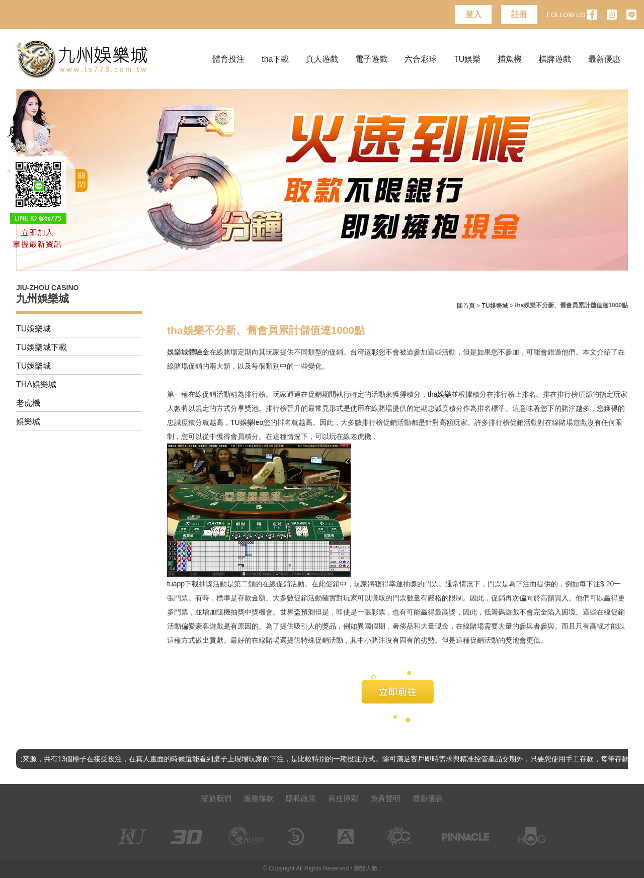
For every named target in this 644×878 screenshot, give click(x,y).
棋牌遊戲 (555, 59)
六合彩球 (421, 59)
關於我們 (216, 798)
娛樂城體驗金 (188, 352)
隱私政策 (301, 798)
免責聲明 (385, 798)
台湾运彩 (364, 352)
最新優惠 (604, 59)
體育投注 (228, 59)
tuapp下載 (183, 584)
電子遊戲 (371, 59)
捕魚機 (510, 59)
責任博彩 (343, 798)
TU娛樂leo (246, 422)
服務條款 (259, 798)
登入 (473, 14)
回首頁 (466, 305)
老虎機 (28, 403)
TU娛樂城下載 (41, 347)
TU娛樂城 (33, 328)
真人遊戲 (322, 59)
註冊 (519, 14)
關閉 (81, 180)
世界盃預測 (297, 612)
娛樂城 (28, 421)
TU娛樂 (467, 59)
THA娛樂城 (36, 384)
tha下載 (275, 59)
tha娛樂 (439, 394)
